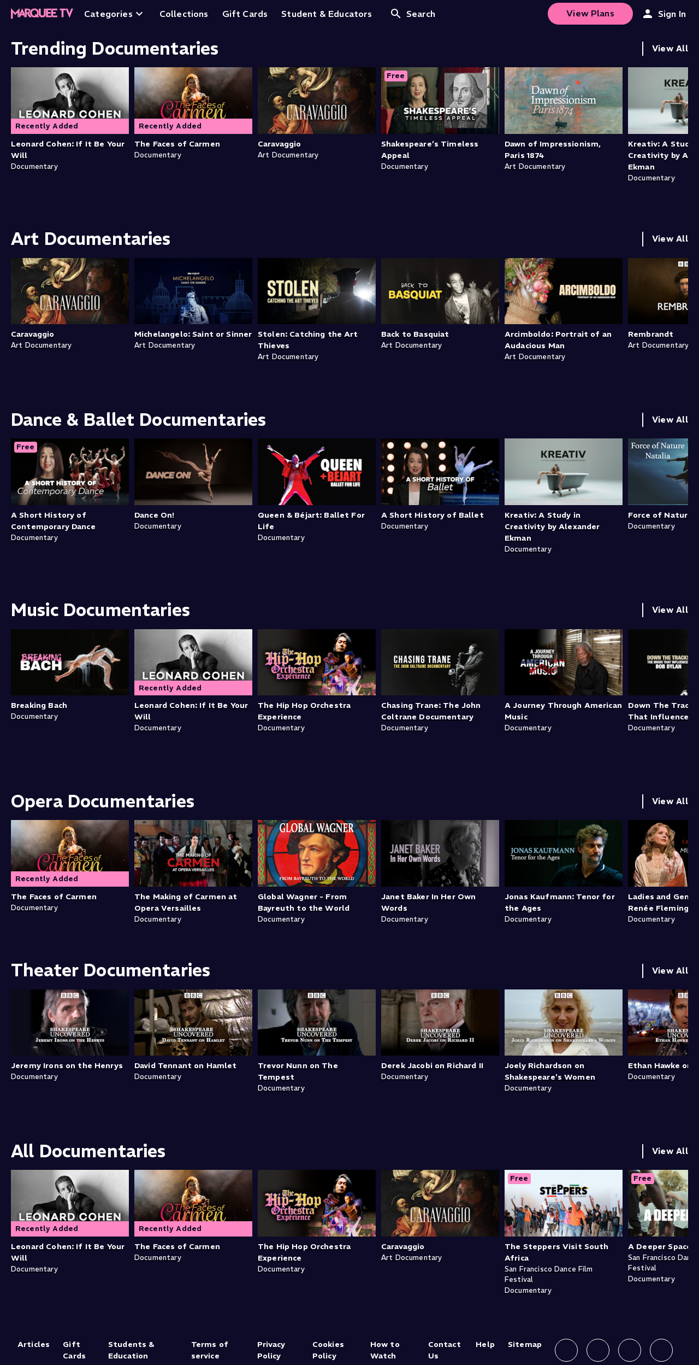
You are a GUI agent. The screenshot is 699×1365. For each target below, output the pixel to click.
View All (670, 48)
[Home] (42, 13)
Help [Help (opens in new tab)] (485, 1344)
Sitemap (525, 1344)
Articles (33, 1344)
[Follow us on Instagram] (598, 1350)
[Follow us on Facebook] (566, 1350)
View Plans (590, 13)
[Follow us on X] (629, 1350)
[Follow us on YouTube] (661, 1350)
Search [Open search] (412, 13)
